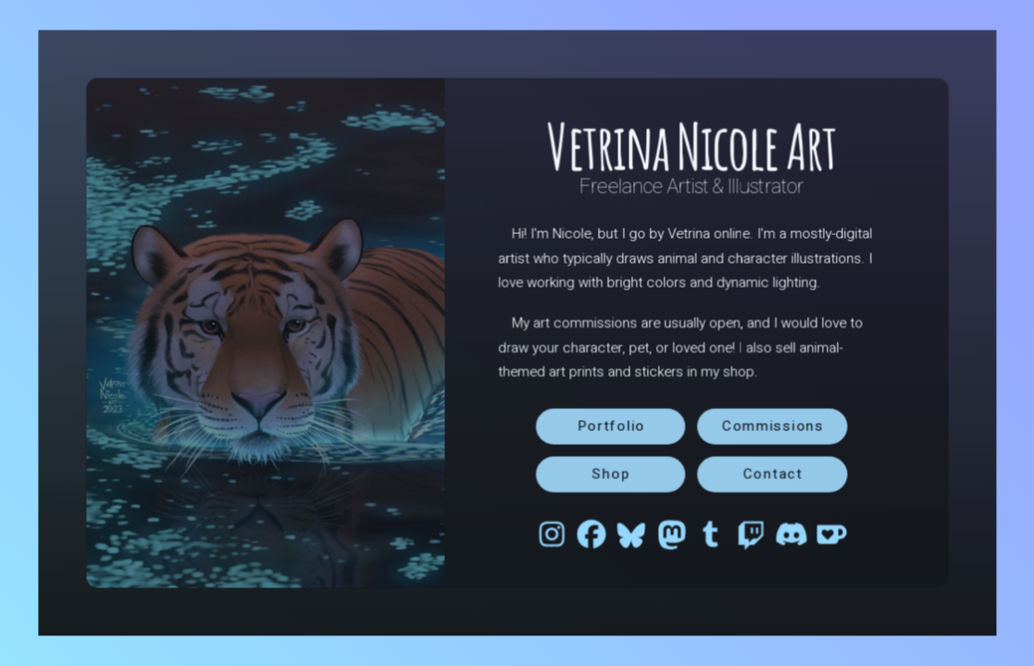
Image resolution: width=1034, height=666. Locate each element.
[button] (551, 533)
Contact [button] (771, 472)
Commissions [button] (771, 425)
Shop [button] (610, 472)
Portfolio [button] (610, 425)
